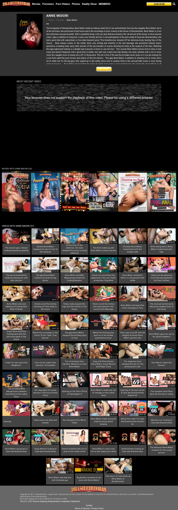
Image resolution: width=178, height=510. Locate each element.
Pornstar (60, 20)
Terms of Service (82, 508)
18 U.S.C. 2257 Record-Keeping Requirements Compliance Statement (50, 501)
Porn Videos (63, 3)
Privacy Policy (97, 508)
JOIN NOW (159, 4)
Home (51, 20)
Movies (36, 3)
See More (104, 69)
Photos (76, 3)
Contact (89, 505)
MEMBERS (105, 3)
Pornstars (48, 3)
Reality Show (89, 3)
